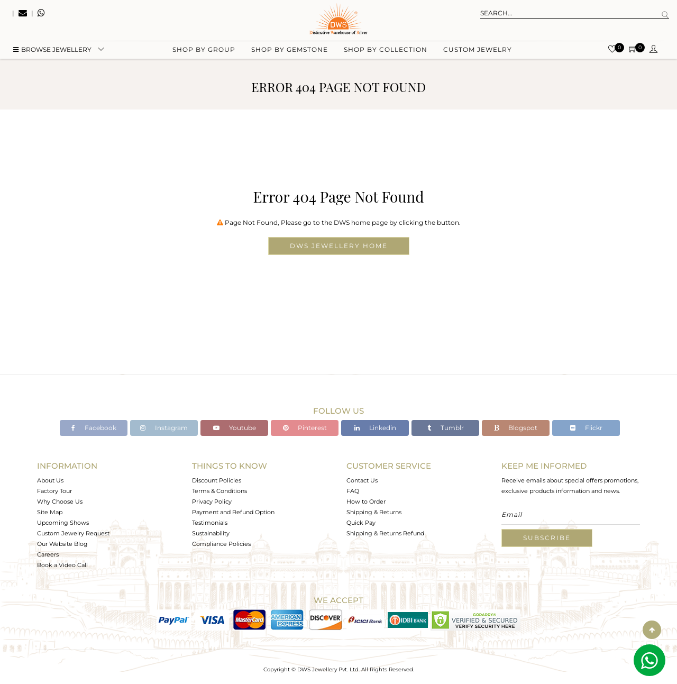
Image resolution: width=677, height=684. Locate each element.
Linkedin (375, 428)
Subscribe (547, 538)
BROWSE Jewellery (52, 53)
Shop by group (203, 53)
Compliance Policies (221, 544)
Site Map (49, 512)
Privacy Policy (212, 501)
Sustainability (211, 533)
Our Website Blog (62, 544)
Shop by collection (385, 53)
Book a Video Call (62, 565)
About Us (50, 480)
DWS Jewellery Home (339, 246)
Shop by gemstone (289, 53)
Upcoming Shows (63, 522)
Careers (48, 554)
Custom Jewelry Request (73, 533)
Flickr (586, 428)
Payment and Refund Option (233, 512)
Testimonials (209, 522)
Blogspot (515, 428)
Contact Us (362, 480)
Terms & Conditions (219, 491)
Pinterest (305, 428)
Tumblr (445, 428)
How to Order (366, 501)
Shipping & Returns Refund (385, 533)
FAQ (352, 491)
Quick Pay (361, 522)
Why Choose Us (60, 501)
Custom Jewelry (477, 53)
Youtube (234, 428)
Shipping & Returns (373, 512)
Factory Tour (54, 491)
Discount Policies (216, 480)
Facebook (93, 428)
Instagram (164, 428)
